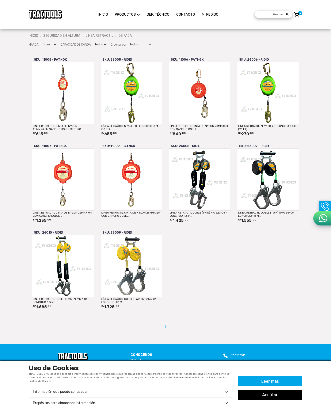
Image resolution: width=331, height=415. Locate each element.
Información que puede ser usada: (60, 392)
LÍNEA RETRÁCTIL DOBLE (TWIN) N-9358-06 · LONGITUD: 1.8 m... (267, 214)
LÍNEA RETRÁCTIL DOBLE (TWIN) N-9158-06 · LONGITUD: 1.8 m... (129, 300)
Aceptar (270, 394)
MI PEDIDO (210, 14)
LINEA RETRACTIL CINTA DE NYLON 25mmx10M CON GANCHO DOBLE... (62, 214)
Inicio (33, 35)
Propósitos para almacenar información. (64, 403)
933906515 (238, 355)
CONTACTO (185, 14)
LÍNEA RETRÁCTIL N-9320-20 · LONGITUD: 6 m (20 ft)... (267, 127)
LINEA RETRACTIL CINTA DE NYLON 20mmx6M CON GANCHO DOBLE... (199, 127)
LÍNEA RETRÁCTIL (99, 35)
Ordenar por (118, 44)
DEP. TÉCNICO (158, 14)
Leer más (270, 381)
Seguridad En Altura (61, 35)
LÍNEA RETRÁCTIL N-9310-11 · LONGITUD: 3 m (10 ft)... (129, 127)
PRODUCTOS (127, 14)
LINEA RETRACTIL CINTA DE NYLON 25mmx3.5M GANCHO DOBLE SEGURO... (58, 127)
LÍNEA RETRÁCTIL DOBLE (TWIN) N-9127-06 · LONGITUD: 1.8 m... (61, 300)
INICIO (103, 14)
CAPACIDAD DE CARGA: (76, 44)
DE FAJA (125, 35)
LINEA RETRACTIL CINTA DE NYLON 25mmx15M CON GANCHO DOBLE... (130, 214)
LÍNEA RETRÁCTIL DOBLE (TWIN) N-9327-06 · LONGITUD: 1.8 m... (198, 214)
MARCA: (34, 44)
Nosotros (136, 359)
